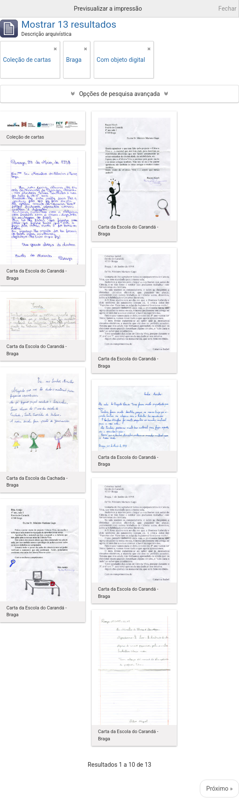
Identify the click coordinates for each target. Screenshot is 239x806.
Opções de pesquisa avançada (119, 93)
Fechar (227, 8)
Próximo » (219, 788)
